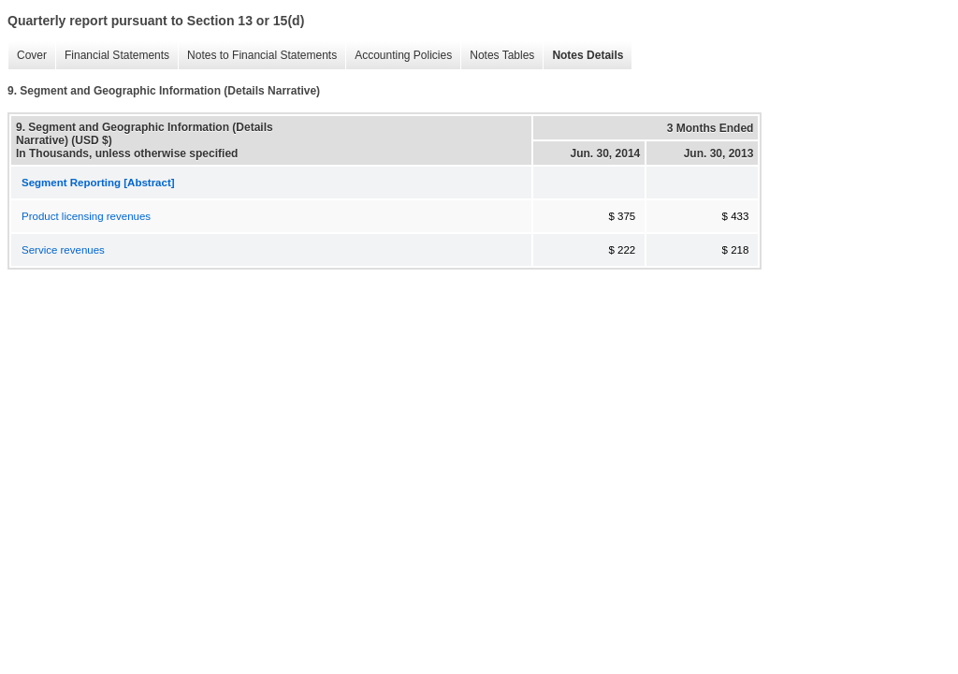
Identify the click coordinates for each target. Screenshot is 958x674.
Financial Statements (112, 56)
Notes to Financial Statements (257, 56)
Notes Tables (497, 56)
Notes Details (583, 56)
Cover (27, 56)
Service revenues (63, 250)
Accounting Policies (398, 56)
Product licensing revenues (86, 216)
